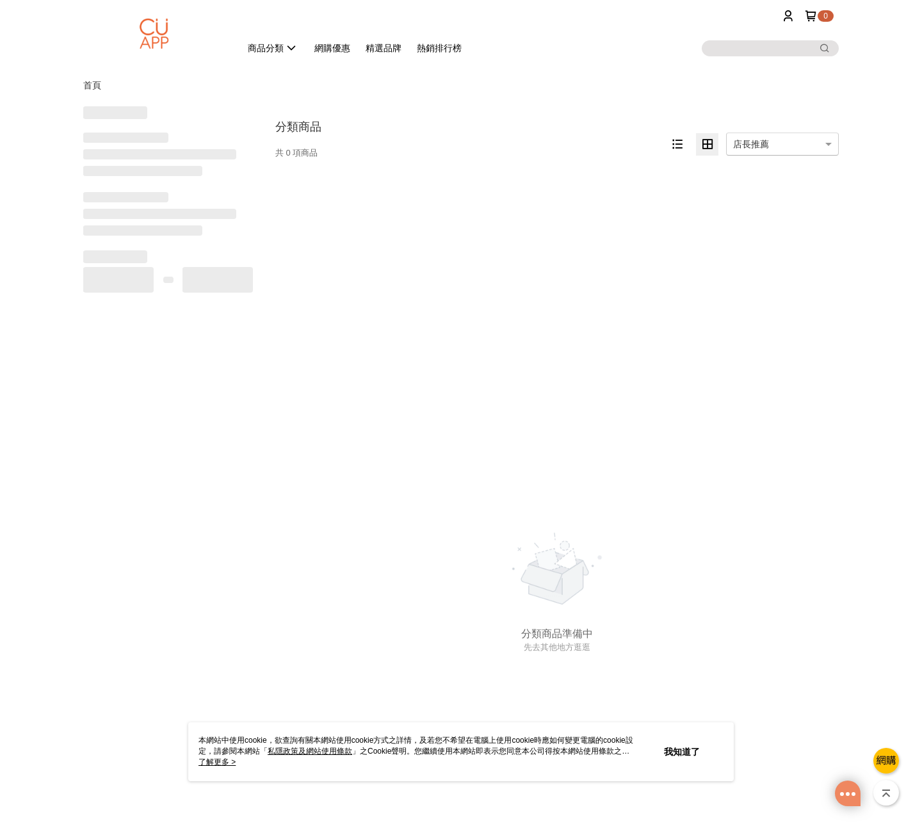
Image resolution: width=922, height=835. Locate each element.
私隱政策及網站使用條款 (310, 751)
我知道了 (682, 752)
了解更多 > (217, 762)
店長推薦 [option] (751, 144)
